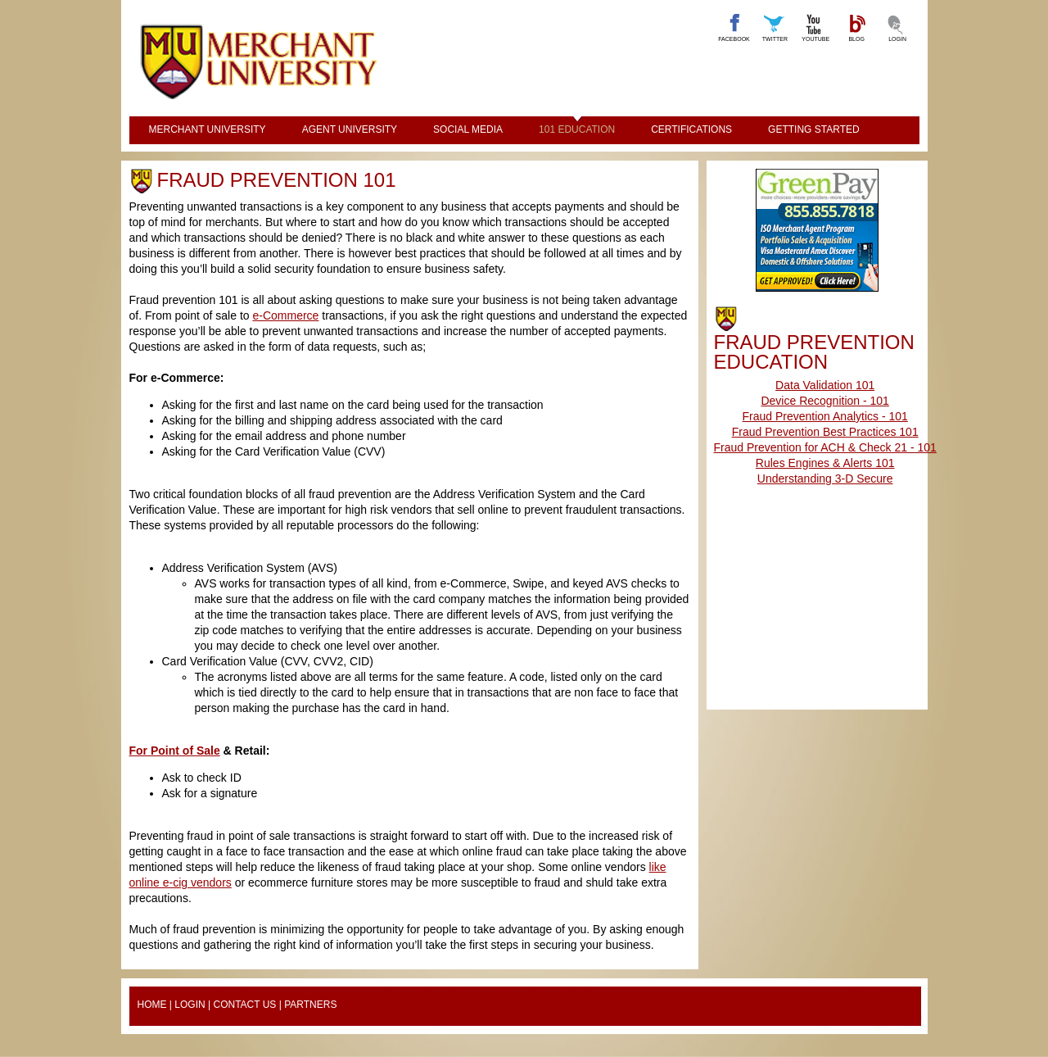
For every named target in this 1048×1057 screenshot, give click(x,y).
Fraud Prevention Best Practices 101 (825, 431)
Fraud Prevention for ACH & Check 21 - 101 (825, 447)
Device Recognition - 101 (824, 400)
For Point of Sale (174, 750)
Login (189, 1004)
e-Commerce (285, 315)
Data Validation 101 (824, 385)
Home (152, 1004)
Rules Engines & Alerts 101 (825, 463)
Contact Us (244, 1004)
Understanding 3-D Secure (825, 478)
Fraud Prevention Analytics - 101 (825, 416)
